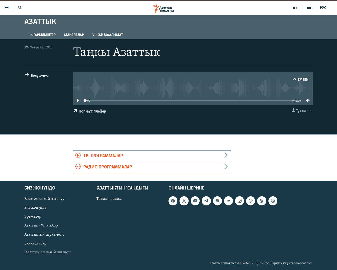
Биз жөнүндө (35, 208)
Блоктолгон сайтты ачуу (44, 199)
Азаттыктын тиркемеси (44, 234)
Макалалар (74, 35)
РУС (323, 8)
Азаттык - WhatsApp (41, 225)
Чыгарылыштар (42, 35)
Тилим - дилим (109, 199)
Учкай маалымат (107, 35)
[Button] (37, 76)
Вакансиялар (35, 243)
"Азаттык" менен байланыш (47, 252)
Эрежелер (32, 217)
